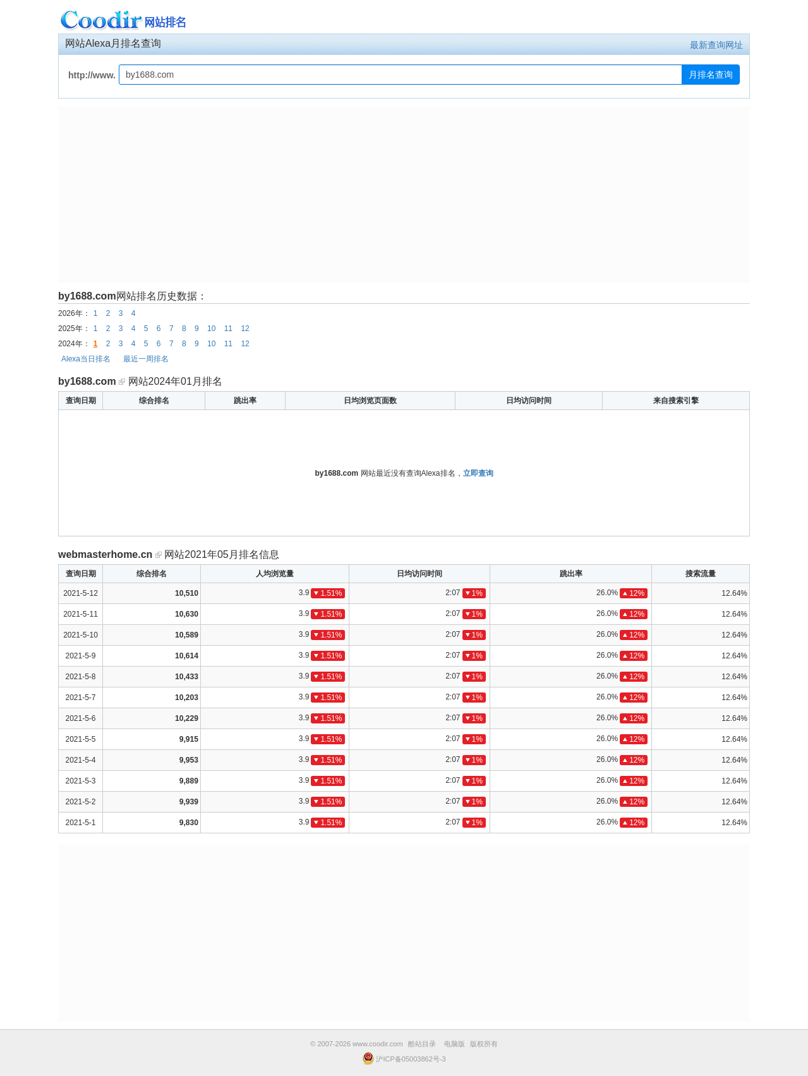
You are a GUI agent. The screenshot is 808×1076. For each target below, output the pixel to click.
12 (245, 328)
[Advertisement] (404, 194)
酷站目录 (422, 1044)
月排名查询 (711, 75)
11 (228, 328)
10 (211, 328)
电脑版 (454, 1044)
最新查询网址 (716, 45)
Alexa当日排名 (86, 358)
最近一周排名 (146, 358)
